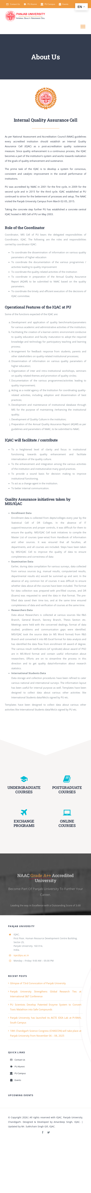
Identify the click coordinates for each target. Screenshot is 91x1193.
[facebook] (42, 1132)
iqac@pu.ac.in (21, 955)
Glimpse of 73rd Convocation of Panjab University (38, 983)
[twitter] (48, 1132)
